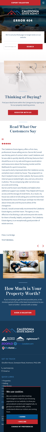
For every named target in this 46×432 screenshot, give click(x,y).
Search (30, 46)
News (4, 394)
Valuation (6, 388)
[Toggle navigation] (43, 2)
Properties (6, 381)
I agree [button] (22, 424)
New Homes (7, 386)
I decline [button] (22, 429)
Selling (5, 383)
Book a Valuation (23, 312)
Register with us (22, 112)
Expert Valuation (20, 3)
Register (5, 391)
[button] (38, 246)
